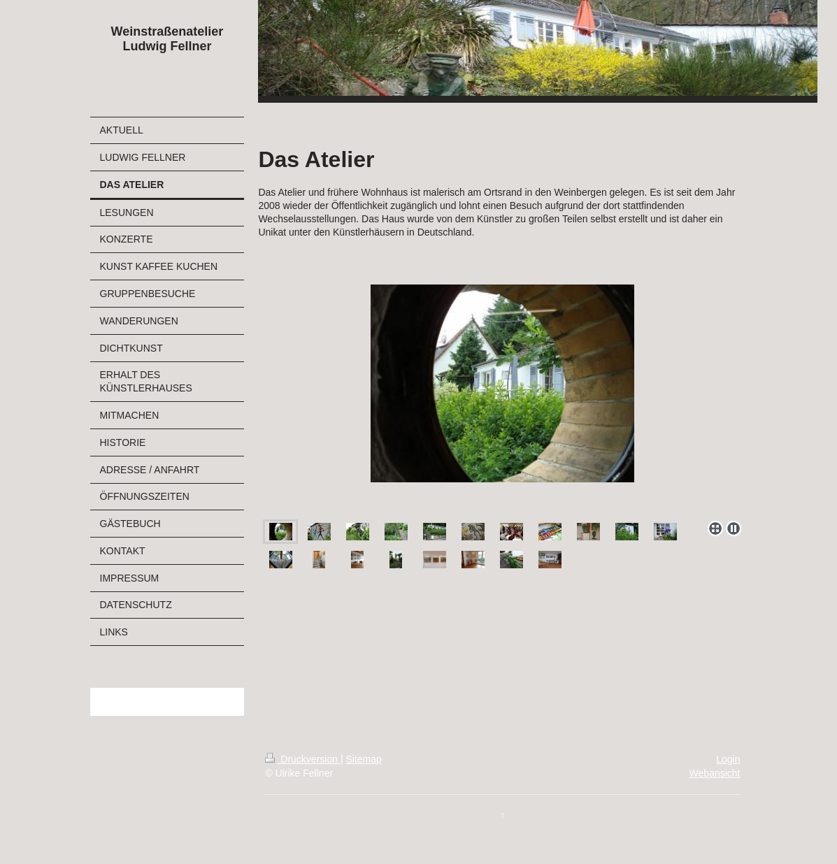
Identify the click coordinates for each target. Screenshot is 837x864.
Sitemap (363, 759)
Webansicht (715, 773)
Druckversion (302, 759)
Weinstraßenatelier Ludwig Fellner (167, 38)
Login (728, 759)
